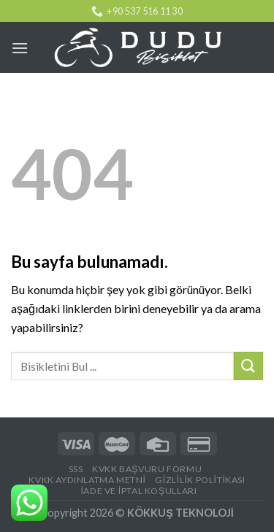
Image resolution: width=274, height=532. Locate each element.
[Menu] (19, 48)
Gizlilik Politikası (200, 479)
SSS (76, 468)
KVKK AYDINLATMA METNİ (86, 479)
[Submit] (248, 366)
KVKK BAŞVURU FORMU (147, 468)
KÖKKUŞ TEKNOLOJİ (180, 512)
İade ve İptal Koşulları (138, 490)
